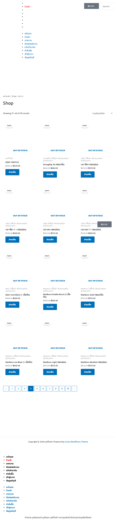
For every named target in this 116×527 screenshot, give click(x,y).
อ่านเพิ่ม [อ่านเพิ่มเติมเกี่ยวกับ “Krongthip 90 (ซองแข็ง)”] (51, 174)
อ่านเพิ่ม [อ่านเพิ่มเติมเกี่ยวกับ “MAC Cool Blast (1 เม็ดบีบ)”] (13, 306)
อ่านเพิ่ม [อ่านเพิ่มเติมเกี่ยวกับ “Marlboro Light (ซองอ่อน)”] (51, 374)
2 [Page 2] (18, 391)
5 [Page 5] (37, 391)
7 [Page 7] (49, 391)
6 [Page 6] (43, 391)
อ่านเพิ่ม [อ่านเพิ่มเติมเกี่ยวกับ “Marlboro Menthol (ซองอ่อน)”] (88, 374)
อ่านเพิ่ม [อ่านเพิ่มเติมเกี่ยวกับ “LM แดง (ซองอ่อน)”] (51, 240)
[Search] (105, 13)
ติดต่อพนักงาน (31, 13)
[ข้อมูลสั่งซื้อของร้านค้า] (102, 113)
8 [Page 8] (55, 391)
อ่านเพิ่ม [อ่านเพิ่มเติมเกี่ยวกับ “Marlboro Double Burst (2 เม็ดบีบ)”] (51, 308)
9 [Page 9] (62, 391)
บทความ (28, 9)
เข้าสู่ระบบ (29, 23)
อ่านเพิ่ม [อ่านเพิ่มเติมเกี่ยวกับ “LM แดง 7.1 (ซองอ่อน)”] (88, 240)
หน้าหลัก (6, 96)
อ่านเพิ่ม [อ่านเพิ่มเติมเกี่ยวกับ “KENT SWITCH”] (13, 172)
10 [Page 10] (68, 391)
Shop (14, 96)
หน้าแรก (28, 3)
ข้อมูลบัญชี (29, 27)
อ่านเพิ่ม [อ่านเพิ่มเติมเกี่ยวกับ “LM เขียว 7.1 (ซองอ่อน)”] (13, 240)
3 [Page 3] (24, 391)
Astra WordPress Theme (76, 441)
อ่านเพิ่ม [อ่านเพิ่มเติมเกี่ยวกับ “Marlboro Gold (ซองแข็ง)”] (88, 306)
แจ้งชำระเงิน (30, 16)
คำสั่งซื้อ (28, 20)
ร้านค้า (27, 6)
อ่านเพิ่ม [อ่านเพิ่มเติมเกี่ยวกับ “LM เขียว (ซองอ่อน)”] (88, 174)
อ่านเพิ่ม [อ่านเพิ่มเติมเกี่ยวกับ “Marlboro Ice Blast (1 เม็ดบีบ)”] (13, 374)
